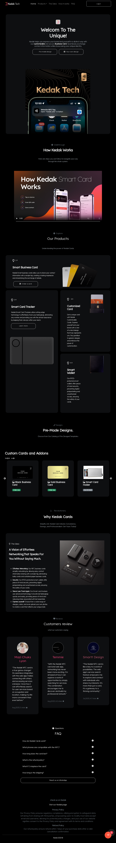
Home (33, 4)
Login (99, 4)
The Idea (53, 4)
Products (42, 4)
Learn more (23, 326)
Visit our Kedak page (58, 804)
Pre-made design (45, 52)
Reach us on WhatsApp (58, 780)
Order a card (25, 284)
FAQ (73, 4)
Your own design (71, 52)
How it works (63, 4)
